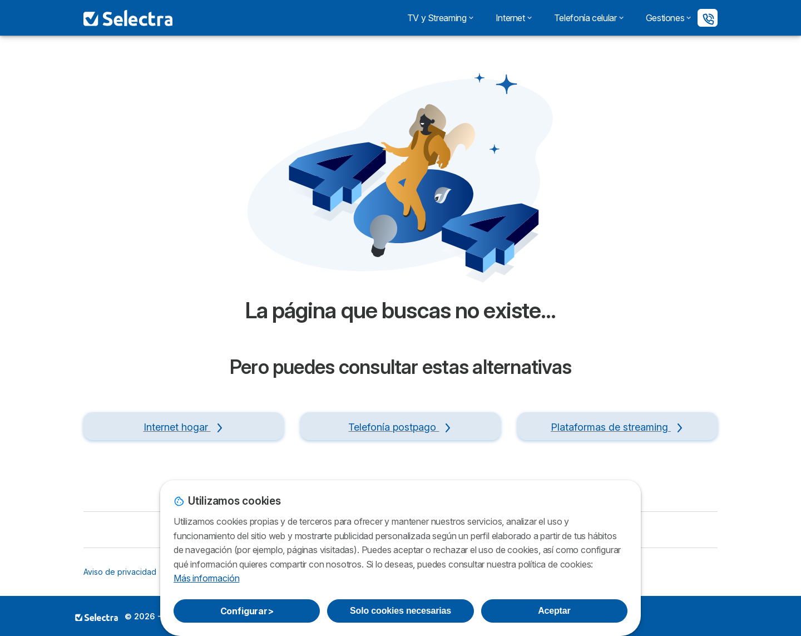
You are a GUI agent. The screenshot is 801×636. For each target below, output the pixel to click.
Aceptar (554, 610)
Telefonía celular (589, 17)
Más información (206, 578)
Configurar (247, 611)
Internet (514, 17)
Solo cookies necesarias (400, 610)
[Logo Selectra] (127, 18)
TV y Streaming (440, 17)
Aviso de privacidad (119, 571)
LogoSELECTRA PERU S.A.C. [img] (96, 617)
